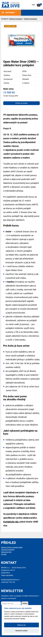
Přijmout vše (21, 625)
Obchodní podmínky (7, 550)
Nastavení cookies (22, 630)
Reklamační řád (6, 552)
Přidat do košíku (21, 103)
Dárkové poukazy (15, 19)
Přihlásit (24, 603)
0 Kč (33, 5)
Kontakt (3, 554)
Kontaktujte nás (10, 521)
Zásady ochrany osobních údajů (11, 547)
